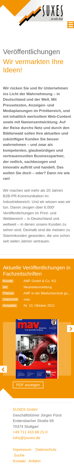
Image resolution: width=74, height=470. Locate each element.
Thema (8, 293)
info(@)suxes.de (26, 438)
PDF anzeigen (28, 385)
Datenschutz (46, 449)
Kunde (8, 281)
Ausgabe (9, 305)
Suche (19, 455)
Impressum (22, 449)
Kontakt (19, 461)
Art (5, 287)
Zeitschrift (10, 299)
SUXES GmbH (25, 409)
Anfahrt (34, 461)
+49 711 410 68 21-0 (30, 432)
